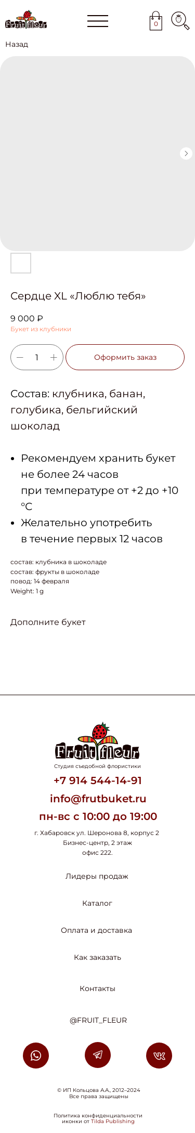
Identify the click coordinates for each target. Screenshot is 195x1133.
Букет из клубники (40, 329)
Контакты (97, 988)
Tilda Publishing (113, 1121)
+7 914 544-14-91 (98, 780)
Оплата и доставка (96, 930)
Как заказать (97, 957)
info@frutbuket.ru (98, 798)
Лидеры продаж (97, 876)
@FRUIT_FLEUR (98, 1020)
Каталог (97, 903)
